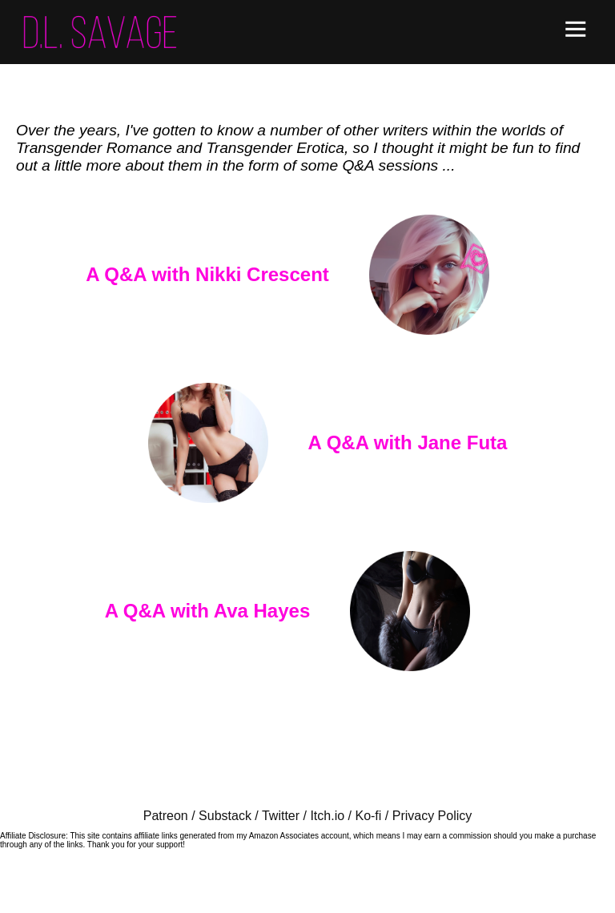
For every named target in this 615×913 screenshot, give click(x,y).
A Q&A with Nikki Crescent (207, 274)
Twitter (280, 816)
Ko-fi (368, 816)
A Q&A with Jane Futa (408, 442)
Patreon (165, 816)
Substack (225, 816)
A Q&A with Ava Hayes (208, 610)
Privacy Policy (432, 816)
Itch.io (327, 816)
